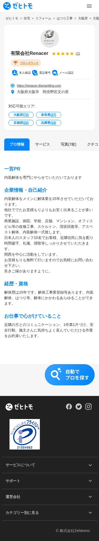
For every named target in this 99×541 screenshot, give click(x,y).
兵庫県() (48, 123)
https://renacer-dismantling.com (39, 86)
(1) (78, 53)
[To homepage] (17, 6)
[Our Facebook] (69, 408)
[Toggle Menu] (89, 6)
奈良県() (48, 115)
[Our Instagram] (88, 408)
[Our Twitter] (78, 408)
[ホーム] (19, 407)
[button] (49, 380)
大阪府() (21, 115)
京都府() (21, 123)
